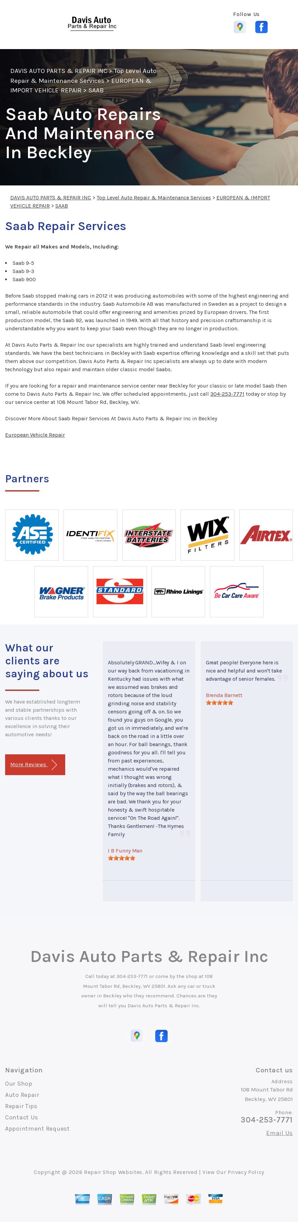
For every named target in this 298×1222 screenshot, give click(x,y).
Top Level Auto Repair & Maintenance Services (154, 197)
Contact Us (21, 1117)
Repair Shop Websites (113, 1172)
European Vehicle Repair (35, 435)
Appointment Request (37, 1128)
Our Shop (18, 1083)
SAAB (96, 90)
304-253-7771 (227, 394)
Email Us (279, 1133)
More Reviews (33, 765)
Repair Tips (21, 1106)
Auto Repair (22, 1095)
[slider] (121, 858)
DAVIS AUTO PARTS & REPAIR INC (58, 71)
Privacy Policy (246, 1172)
